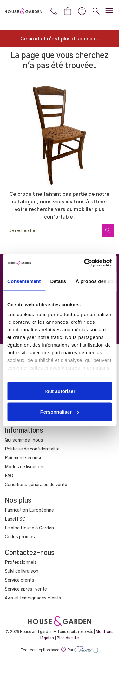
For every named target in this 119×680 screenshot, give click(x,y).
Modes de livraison (24, 467)
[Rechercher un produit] (59, 230)
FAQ (9, 476)
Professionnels (21, 562)
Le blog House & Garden (29, 528)
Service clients (19, 580)
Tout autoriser (60, 390)
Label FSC (15, 519)
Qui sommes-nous (24, 440)
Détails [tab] (58, 281)
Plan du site (68, 638)
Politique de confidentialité (32, 449)
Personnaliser (59, 411)
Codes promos (20, 537)
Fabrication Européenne (29, 510)
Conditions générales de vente (36, 485)
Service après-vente (26, 589)
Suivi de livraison (21, 571)
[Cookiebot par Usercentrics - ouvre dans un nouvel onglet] (85, 263)
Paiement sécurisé (24, 458)
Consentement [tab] (24, 281)
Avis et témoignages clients (33, 598)
